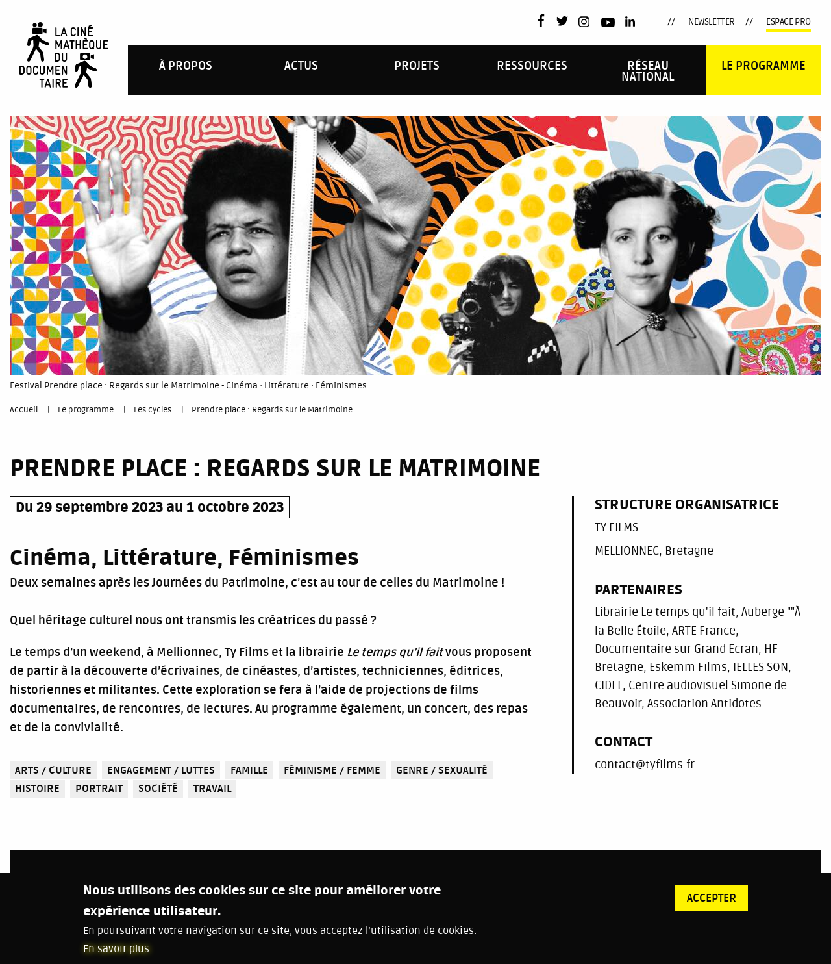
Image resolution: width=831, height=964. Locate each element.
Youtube (608, 24)
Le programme (763, 66)
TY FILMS (616, 527)
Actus (301, 66)
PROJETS (417, 66)
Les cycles (152, 409)
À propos (185, 66)
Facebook (544, 20)
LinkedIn (631, 22)
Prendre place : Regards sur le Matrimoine (272, 409)
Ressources (532, 66)
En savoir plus (116, 952)
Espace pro (788, 21)
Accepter (711, 901)
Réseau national (647, 71)
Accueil (24, 409)
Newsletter (711, 21)
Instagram (584, 22)
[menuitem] (185, 70)
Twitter (562, 22)
